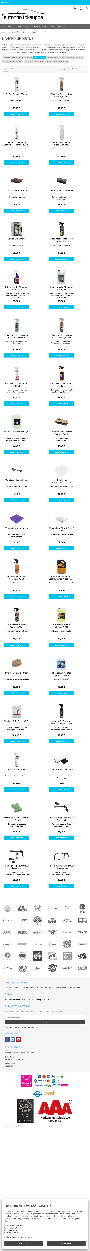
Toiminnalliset (14, 1228)
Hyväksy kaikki (66, 1243)
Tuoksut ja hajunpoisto (60, 61)
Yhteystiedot (60, 1110)
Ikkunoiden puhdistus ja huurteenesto (37, 61)
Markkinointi (13, 1232)
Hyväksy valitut (24, 1243)
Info (16, 1110)
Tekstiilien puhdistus (10, 58)
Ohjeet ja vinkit (57, 26)
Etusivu (8, 1110)
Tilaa (45, 1144)
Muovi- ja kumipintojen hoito (12, 61)
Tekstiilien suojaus (25, 58)
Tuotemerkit (8, 26)
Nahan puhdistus (40, 58)
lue (36, 1149)
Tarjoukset (23, 26)
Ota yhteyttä (74, 1110)
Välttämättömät (14, 1225)
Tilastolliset (13, 1230)
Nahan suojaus (53, 58)
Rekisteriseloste (44, 1110)
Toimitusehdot (28, 1110)
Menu (5, 3)
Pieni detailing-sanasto (39, 1121)
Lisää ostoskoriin (22, 121)
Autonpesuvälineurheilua (15, 1121)
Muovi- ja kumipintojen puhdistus (71, 58)
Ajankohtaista (39, 26)
